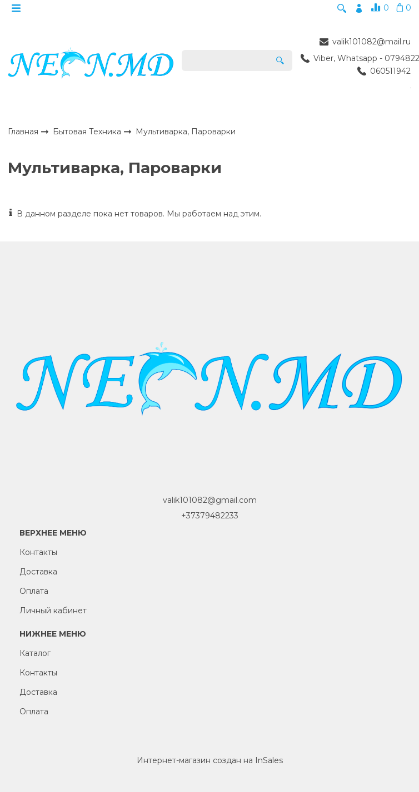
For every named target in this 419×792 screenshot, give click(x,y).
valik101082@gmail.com (210, 504)
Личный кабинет (53, 614)
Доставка (38, 576)
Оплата (33, 595)
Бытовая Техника (88, 135)
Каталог (35, 657)
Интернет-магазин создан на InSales (210, 764)
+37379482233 (209, 519)
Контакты (38, 556)
